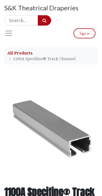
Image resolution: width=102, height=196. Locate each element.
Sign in (84, 33)
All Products (20, 53)
